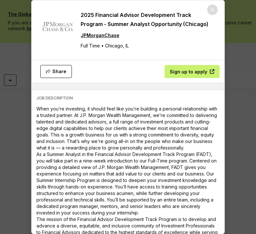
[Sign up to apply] (192, 71)
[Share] (56, 71)
